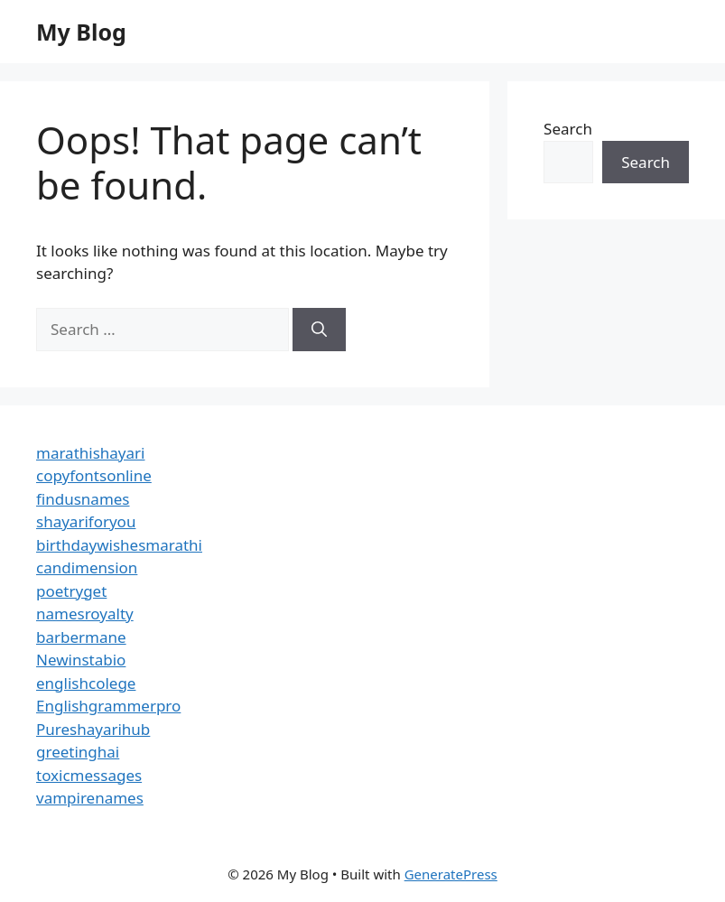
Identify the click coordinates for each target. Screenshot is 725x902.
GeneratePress (450, 874)
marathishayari (90, 452)
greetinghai (77, 751)
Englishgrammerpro (108, 705)
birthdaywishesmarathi (119, 545)
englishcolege (85, 683)
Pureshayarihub (93, 729)
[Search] (319, 329)
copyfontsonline (94, 475)
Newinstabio (80, 659)
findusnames (83, 498)
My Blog (81, 31)
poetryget (71, 591)
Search (568, 128)
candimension (86, 567)
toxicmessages (89, 775)
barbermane (81, 637)
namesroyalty (85, 613)
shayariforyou (85, 521)
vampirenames (90, 797)
